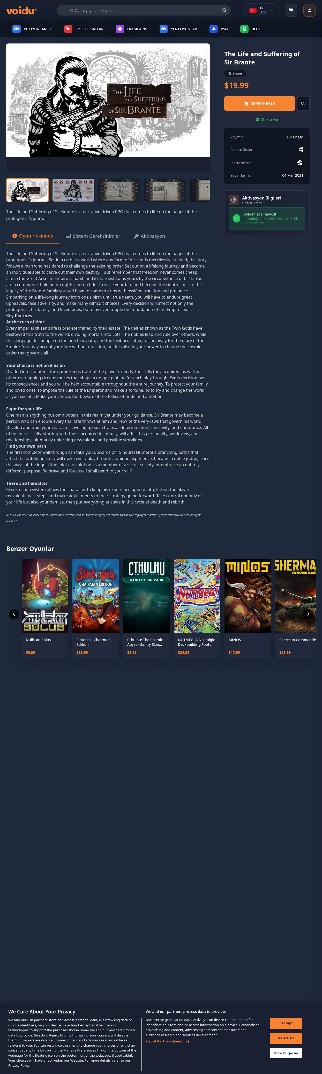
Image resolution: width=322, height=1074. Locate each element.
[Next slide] (198, 107)
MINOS (235, 640)
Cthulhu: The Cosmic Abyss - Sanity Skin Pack (145, 642)
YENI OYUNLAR (178, 29)
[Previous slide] (17, 107)
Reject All (286, 1043)
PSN (218, 29)
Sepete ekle (259, 103)
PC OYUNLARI (32, 29)
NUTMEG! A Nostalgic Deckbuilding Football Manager (197, 642)
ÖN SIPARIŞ (131, 29)
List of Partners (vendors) (167, 1046)
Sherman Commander (298, 640)
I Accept (286, 1028)
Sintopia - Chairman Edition (94, 642)
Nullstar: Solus (38, 640)
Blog (250, 29)
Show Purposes (286, 1058)
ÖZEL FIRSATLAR (83, 29)
